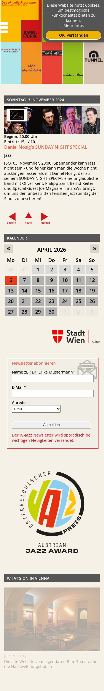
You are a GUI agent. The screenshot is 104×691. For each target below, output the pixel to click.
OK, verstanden (73, 35)
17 (65, 290)
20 (11, 301)
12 (92, 280)
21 (24, 301)
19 (92, 290)
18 (78, 290)
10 (65, 280)
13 (11, 290)
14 (24, 290)
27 (11, 311)
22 (38, 301)
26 (92, 301)
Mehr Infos (74, 25)
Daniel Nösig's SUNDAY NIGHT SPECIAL (45, 147)
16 (51, 290)
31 (24, 269)
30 (11, 269)
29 (38, 311)
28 (24, 311)
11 (78, 280)
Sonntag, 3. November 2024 (35, 99)
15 (38, 290)
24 (65, 301)
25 (78, 301)
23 (51, 301)
